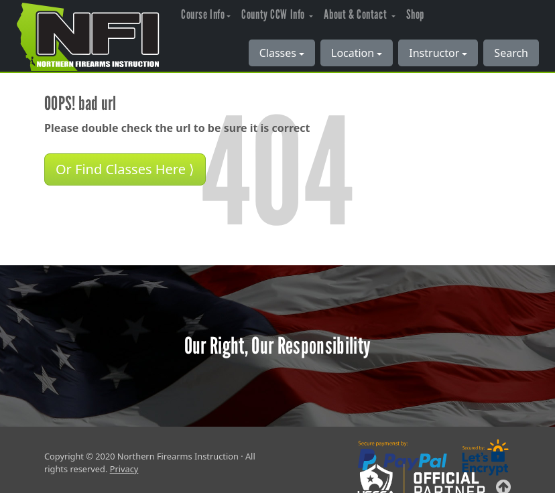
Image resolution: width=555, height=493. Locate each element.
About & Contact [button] (356, 14)
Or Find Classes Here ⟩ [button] (125, 169)
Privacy (124, 469)
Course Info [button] (203, 14)
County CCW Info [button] (274, 14)
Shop (415, 14)
